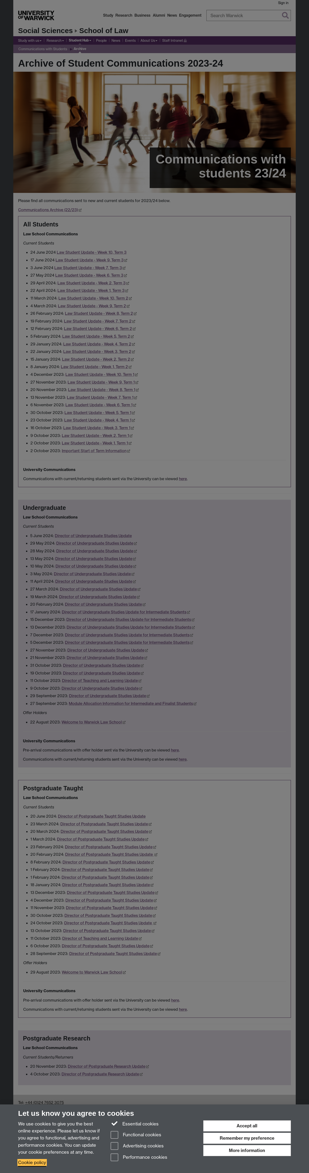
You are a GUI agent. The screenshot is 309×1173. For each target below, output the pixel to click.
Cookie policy (32, 1162)
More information (247, 1150)
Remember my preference (247, 1138)
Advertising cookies (137, 1146)
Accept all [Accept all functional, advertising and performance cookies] (247, 1126)
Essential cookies (135, 1123)
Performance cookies (139, 1157)
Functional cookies (136, 1135)
